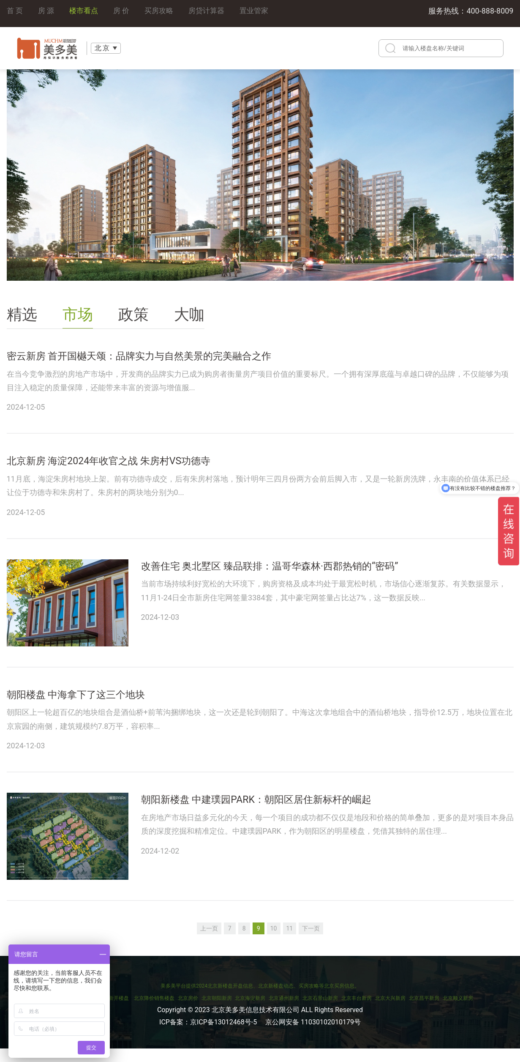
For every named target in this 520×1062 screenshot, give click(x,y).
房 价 (125, 13)
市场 (78, 314)
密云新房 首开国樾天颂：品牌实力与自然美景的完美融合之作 (179, 358)
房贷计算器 (214, 13)
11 (289, 941)
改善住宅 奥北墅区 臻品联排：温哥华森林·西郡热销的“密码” (308, 577)
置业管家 (263, 13)
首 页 (15, 13)
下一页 (311, 941)
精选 (22, 314)
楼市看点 (86, 13)
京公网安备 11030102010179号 (313, 1035)
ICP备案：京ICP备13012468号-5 (208, 1035)
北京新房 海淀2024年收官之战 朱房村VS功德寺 (139, 468)
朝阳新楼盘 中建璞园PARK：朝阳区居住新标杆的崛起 (291, 815)
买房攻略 (164, 13)
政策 (133, 314)
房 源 (47, 13)
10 (273, 941)
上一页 (209, 941)
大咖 (189, 314)
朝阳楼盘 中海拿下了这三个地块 (97, 706)
